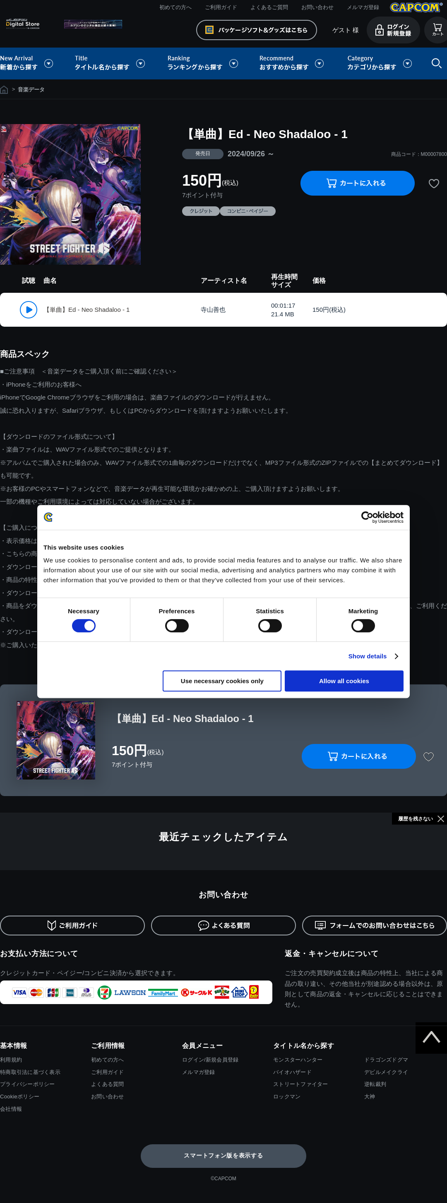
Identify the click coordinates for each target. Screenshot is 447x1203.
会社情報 (11, 1109)
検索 (435, 63)
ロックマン (286, 1096)
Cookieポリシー (19, 1096)
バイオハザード (292, 1072)
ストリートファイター (300, 1084)
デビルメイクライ (386, 1072)
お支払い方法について (39, 953)
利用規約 (11, 1060)
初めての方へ (175, 7)
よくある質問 (107, 1084)
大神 (369, 1096)
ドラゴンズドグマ (386, 1060)
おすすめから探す (293, 63)
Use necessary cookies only (222, 680)
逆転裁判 (375, 1084)
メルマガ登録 (363, 7)
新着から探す (32, 63)
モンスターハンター (297, 1060)
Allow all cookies (344, 680)
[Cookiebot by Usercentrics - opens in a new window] (367, 517)
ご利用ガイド (221, 7)
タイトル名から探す (111, 63)
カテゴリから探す (379, 63)
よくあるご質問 (269, 7)
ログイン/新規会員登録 (210, 1060)
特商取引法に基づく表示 (30, 1072)
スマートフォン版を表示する (223, 1155)
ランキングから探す (203, 63)
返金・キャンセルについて (332, 953)
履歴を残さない (415, 819)
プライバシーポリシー (27, 1084)
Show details (367, 656)
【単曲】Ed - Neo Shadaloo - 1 (86, 309)
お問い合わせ (317, 7)
